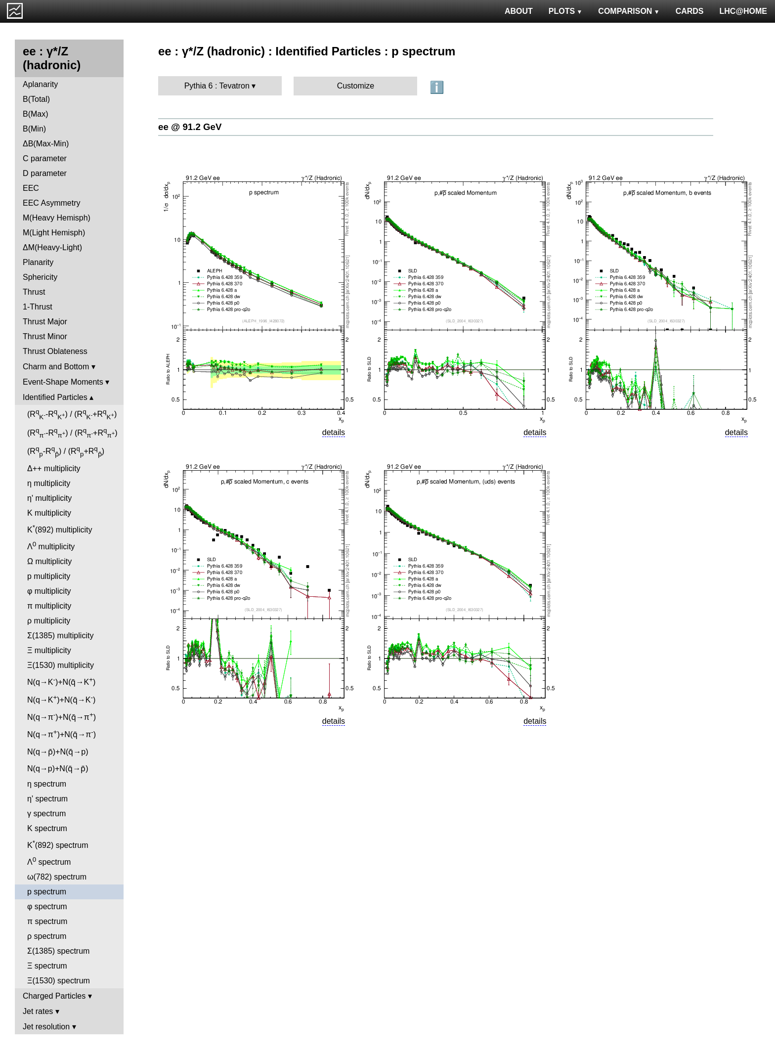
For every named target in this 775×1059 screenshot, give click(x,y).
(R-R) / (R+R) (72, 414)
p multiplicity (48, 576)
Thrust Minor (45, 336)
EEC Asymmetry (51, 203)
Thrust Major (45, 321)
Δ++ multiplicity (54, 468)
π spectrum (47, 921)
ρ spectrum (46, 936)
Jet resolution (46, 1026)
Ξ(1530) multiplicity (60, 665)
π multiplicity (49, 606)
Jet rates (38, 1011)
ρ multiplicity (48, 621)
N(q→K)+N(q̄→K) (61, 681)
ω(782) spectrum (56, 877)
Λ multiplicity (51, 545)
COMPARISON (628, 11)
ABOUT (519, 11)
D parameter (45, 173)
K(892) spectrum (57, 844)
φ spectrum (47, 906)
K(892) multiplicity (59, 529)
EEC (31, 188)
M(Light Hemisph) (54, 232)
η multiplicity (48, 483)
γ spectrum (46, 813)
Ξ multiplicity (49, 650)
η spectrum (46, 784)
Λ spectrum (49, 861)
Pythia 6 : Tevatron (217, 86)
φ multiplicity (49, 591)
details (333, 432)
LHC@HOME (743, 11)
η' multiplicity (49, 498)
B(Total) (36, 99)
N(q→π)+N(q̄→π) (61, 716)
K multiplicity (49, 513)
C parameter (45, 158)
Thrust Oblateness (55, 351)
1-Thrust (37, 307)
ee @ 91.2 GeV (189, 127)
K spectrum (47, 828)
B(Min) (34, 129)
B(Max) (35, 114)
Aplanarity (40, 84)
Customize (356, 86)
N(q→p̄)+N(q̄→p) (57, 752)
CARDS (690, 11)
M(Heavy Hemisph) (56, 218)
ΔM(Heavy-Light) (52, 247)
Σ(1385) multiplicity (60, 635)
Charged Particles (54, 996)
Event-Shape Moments (63, 382)
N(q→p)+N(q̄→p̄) (57, 768)
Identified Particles (55, 397)
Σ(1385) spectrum (58, 951)
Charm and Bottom (56, 366)
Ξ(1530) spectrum (58, 980)
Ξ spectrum (47, 966)
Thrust (34, 292)
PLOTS (566, 11)
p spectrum (46, 891)
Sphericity (40, 277)
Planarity (38, 262)
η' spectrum (47, 798)
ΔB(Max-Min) (46, 143)
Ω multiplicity (49, 561)
